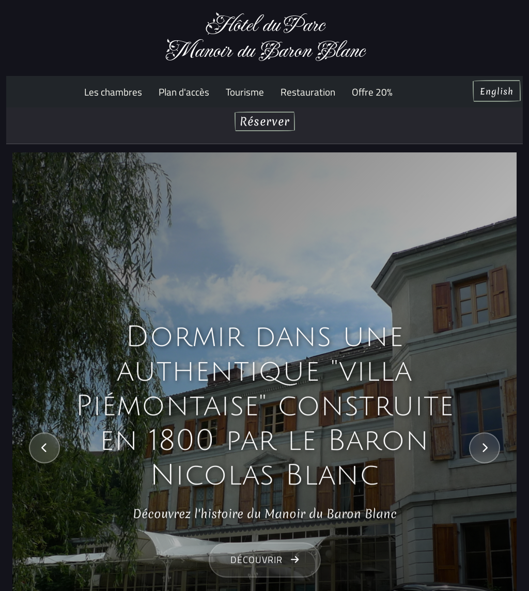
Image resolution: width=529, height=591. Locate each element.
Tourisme (245, 91)
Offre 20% (372, 91)
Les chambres (113, 91)
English (497, 91)
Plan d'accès (184, 91)
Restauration (308, 91)
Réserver (265, 121)
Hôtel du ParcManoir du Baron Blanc (264, 38)
